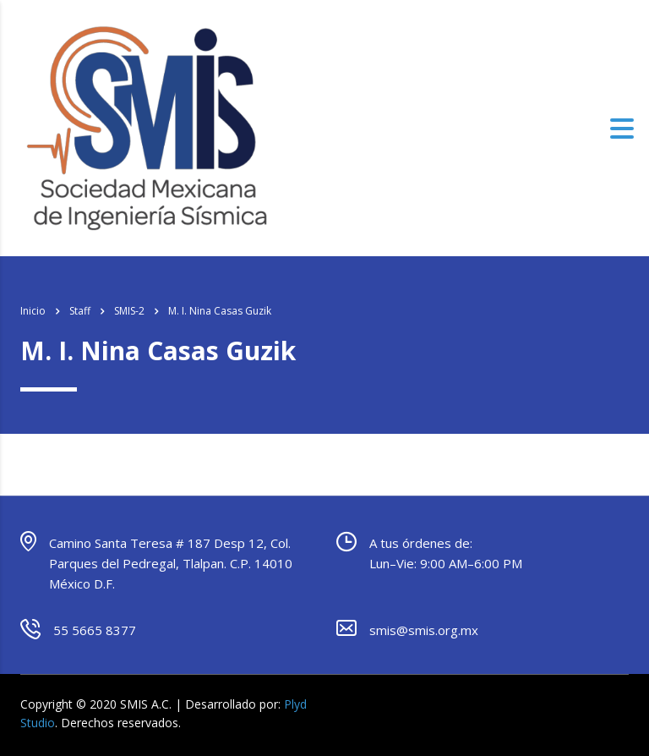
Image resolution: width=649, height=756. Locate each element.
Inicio (33, 311)
